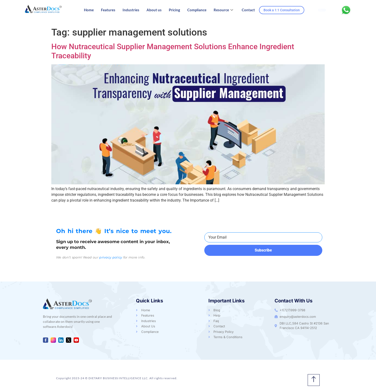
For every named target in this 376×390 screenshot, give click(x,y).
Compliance (196, 10)
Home (89, 10)
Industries (131, 10)
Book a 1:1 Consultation (282, 10)
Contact (248, 10)
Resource (223, 10)
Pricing (174, 10)
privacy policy (110, 257)
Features (108, 10)
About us (154, 10)
